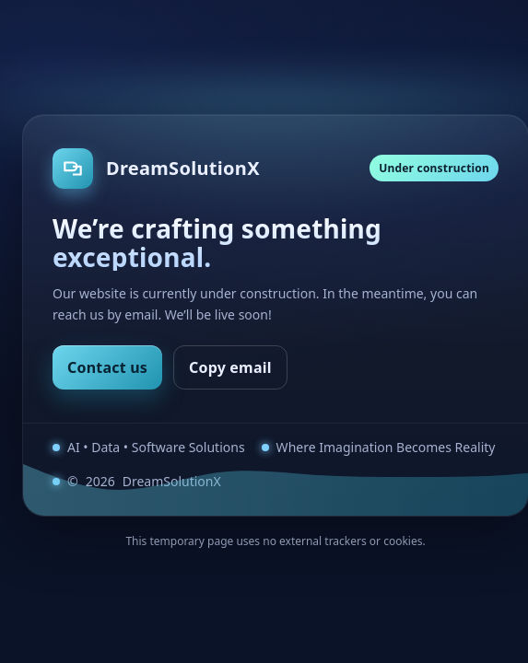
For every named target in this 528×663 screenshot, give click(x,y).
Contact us (107, 367)
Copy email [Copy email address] (230, 367)
